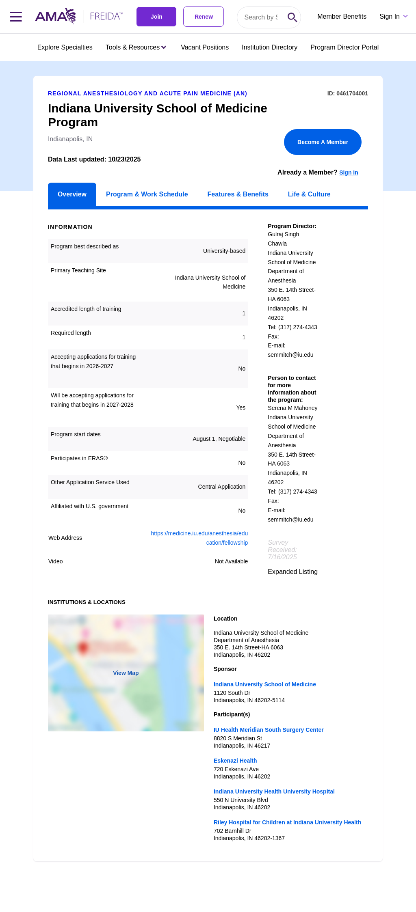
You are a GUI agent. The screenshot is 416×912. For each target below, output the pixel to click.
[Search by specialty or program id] (260, 17)
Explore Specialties (65, 47)
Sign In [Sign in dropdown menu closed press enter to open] (389, 16)
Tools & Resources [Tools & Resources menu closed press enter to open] (136, 47)
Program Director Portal (344, 47)
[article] (208, 461)
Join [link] (156, 16)
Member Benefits (341, 16)
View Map (126, 673)
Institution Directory (269, 47)
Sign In (348, 172)
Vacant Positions (205, 47)
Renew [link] (204, 16)
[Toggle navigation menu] (16, 17)
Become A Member (322, 142)
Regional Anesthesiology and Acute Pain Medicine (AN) (147, 93)
